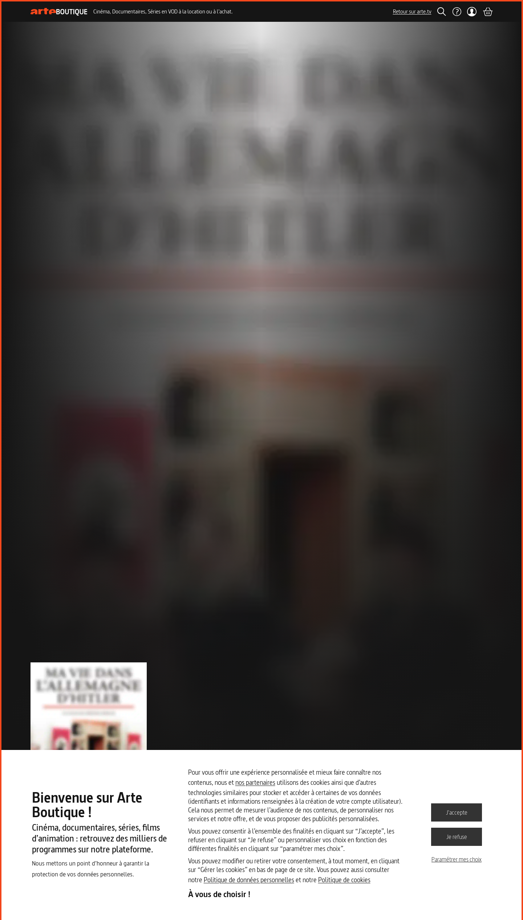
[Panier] (487, 11)
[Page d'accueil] (59, 11)
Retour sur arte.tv (412, 11)
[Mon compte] (472, 11)
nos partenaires (255, 782)
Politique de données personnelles (249, 879)
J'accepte (456, 812)
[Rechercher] (441, 11)
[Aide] (456, 11)
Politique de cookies (344, 879)
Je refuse (456, 836)
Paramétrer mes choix (456, 859)
